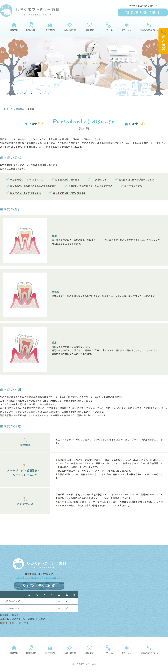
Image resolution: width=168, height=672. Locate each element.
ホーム (8, 109)
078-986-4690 (145, 12)
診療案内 (20, 109)
